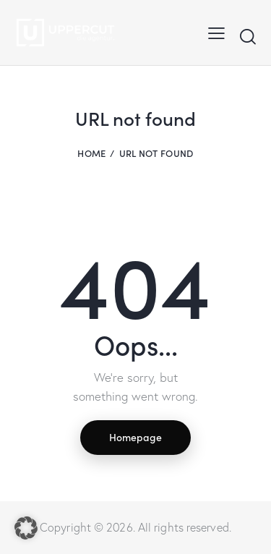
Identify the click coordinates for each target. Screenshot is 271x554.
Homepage (135, 437)
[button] (26, 528)
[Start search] (247, 36)
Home (91, 153)
